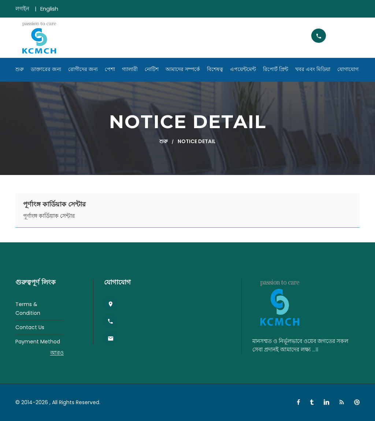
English (49, 8)
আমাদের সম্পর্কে (183, 69)
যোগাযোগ (348, 69)
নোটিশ (152, 69)
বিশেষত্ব (215, 69)
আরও (57, 353)
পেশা (110, 69)
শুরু (19, 69)
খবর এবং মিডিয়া (312, 69)
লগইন (22, 8)
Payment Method (37, 341)
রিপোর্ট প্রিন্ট (275, 69)
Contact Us (29, 327)
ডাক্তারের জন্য (46, 69)
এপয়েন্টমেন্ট (243, 69)
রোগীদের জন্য (83, 69)
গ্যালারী (130, 69)
